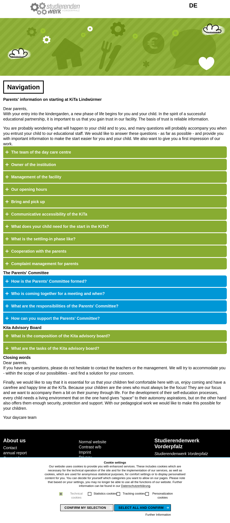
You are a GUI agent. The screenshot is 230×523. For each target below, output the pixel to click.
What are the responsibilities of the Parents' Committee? (64, 306)
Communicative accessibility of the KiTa (49, 214)
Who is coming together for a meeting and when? (58, 293)
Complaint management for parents (44, 263)
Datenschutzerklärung (135, 486)
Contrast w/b (90, 447)
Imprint (85, 452)
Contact (10, 448)
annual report (15, 453)
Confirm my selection (85, 507)
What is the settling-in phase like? (43, 239)
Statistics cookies (105, 493)
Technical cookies (76, 495)
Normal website (92, 442)
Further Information (158, 514)
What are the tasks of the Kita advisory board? (55, 348)
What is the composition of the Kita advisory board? (60, 336)
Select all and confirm (141, 507)
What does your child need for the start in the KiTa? (60, 226)
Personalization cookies (162, 495)
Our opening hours (29, 189)
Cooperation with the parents (38, 251)
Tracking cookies (134, 493)
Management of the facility (36, 177)
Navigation (23, 87)
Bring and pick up (28, 201)
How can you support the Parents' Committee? (55, 318)
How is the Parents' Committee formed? (49, 281)
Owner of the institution (33, 164)
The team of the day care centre (41, 152)
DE (193, 5)
